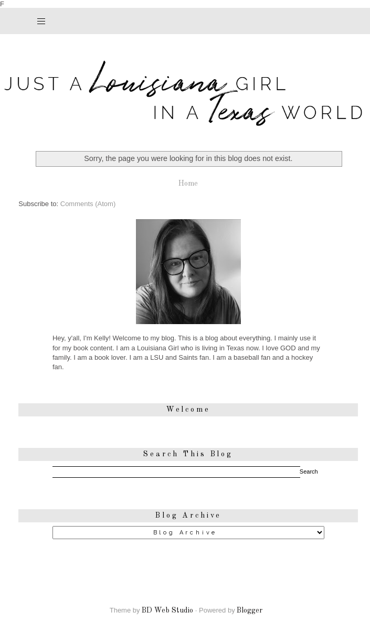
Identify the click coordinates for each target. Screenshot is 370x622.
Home (188, 183)
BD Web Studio (167, 610)
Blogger (249, 610)
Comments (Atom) (87, 204)
